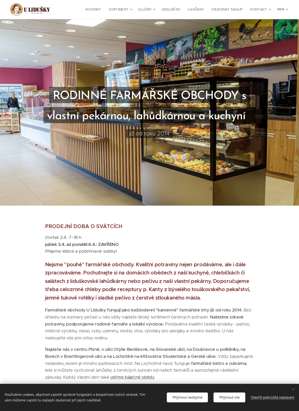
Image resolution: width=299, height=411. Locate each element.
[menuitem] (103, 9)
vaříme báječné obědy (132, 377)
